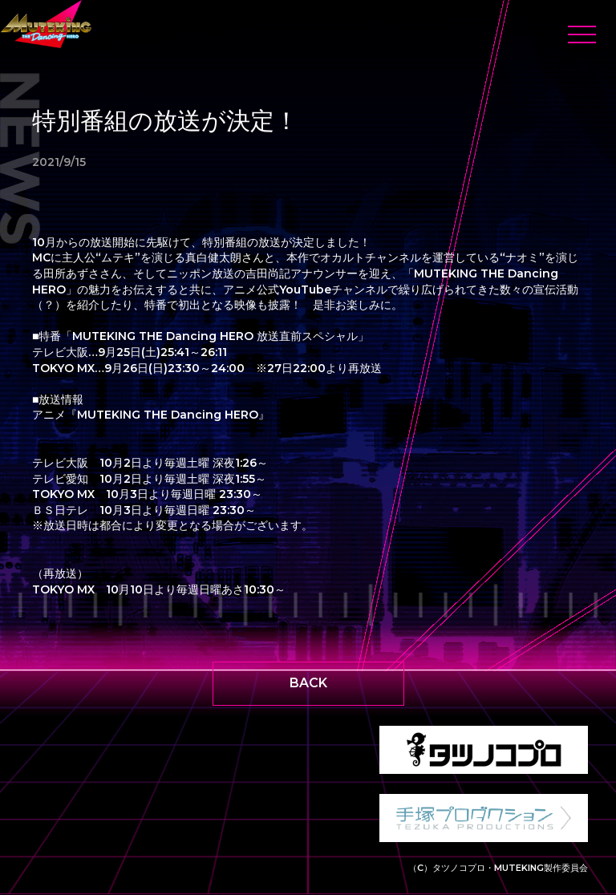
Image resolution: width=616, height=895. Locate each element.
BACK (308, 682)
